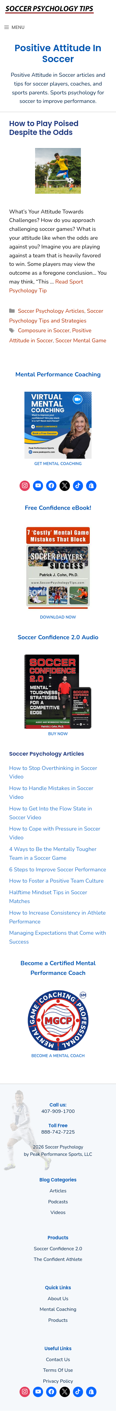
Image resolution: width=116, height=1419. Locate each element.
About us (58, 1298)
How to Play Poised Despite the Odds (43, 127)
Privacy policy (58, 1381)
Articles (58, 1191)
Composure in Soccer (44, 330)
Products (58, 1320)
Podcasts (58, 1201)
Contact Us (58, 1359)
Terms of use (58, 1370)
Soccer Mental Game (80, 340)
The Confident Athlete (58, 1259)
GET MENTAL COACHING (58, 464)
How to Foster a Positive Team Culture (56, 880)
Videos (58, 1212)
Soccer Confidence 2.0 (58, 1248)
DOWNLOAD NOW (58, 617)
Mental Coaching (58, 1309)
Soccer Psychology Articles (51, 311)
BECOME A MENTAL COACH (58, 1056)
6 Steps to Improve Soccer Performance (57, 869)
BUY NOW (58, 734)
